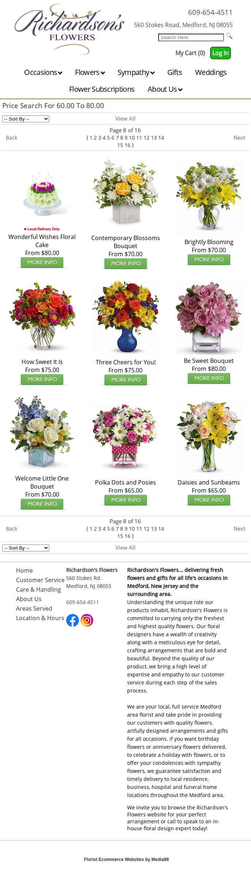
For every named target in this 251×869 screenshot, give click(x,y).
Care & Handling (38, 589)
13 (154, 137)
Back (11, 137)
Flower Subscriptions (101, 89)
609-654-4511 (210, 12)
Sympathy (136, 72)
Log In (220, 53)
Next (239, 137)
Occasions (43, 72)
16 (127, 144)
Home (24, 570)
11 (139, 137)
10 (132, 137)
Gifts (174, 72)
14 (161, 137)
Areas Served (34, 608)
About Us (165, 89)
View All (125, 118)
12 (146, 137)
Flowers (90, 72)
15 (120, 144)
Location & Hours (40, 618)
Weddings (211, 72)
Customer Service (40, 580)
